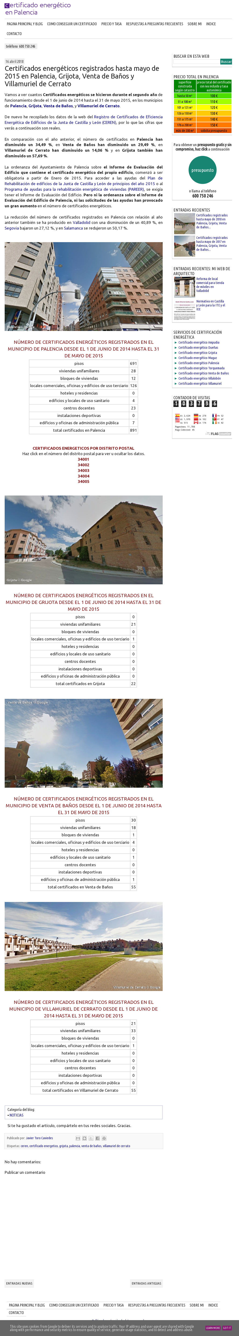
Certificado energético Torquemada (202, 368)
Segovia (12, 228)
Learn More (213, 1327)
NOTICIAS (16, 1115)
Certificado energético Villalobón (200, 378)
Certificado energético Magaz (198, 358)
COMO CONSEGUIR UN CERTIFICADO (72, 24)
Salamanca (73, 228)
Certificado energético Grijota (198, 353)
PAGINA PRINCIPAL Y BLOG (25, 24)
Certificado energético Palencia (199, 363)
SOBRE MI (195, 24)
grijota (63, 1146)
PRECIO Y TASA (111, 24)
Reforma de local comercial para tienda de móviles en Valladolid (210, 285)
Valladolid (81, 222)
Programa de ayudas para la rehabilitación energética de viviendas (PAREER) (74, 189)
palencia (74, 1146)
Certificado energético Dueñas (198, 347)
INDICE (211, 24)
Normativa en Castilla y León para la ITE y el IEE (210, 305)
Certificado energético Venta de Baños (204, 373)
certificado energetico (43, 1146)
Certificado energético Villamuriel (200, 383)
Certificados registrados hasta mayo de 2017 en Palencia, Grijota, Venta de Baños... (212, 243)
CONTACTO (14, 34)
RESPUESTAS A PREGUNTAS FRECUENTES (154, 24)
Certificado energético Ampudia (199, 342)
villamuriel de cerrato (116, 1146)
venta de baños (91, 1146)
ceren (24, 1146)
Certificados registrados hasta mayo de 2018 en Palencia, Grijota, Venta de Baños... (212, 221)
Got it (227, 1327)
